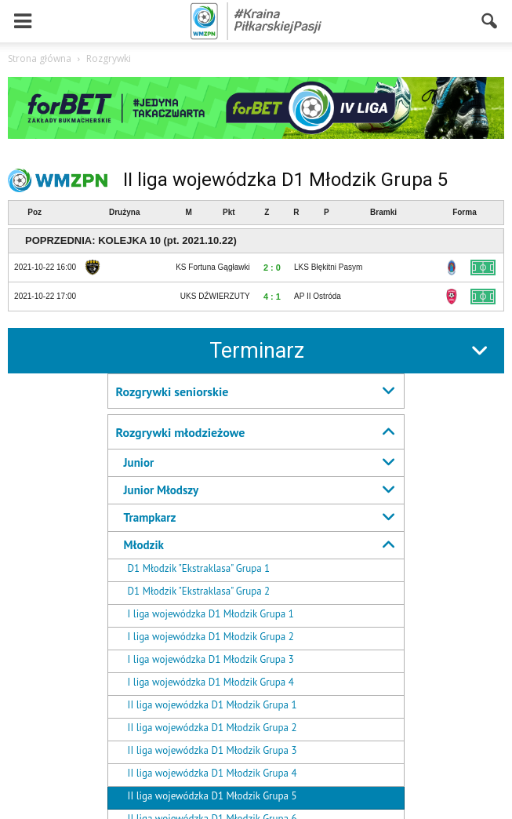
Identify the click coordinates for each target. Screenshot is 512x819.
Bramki (383, 212)
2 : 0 (272, 267)
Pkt (229, 212)
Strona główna (39, 58)
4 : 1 (272, 296)
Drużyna (124, 212)
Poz (34, 212)
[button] (490, 21)
